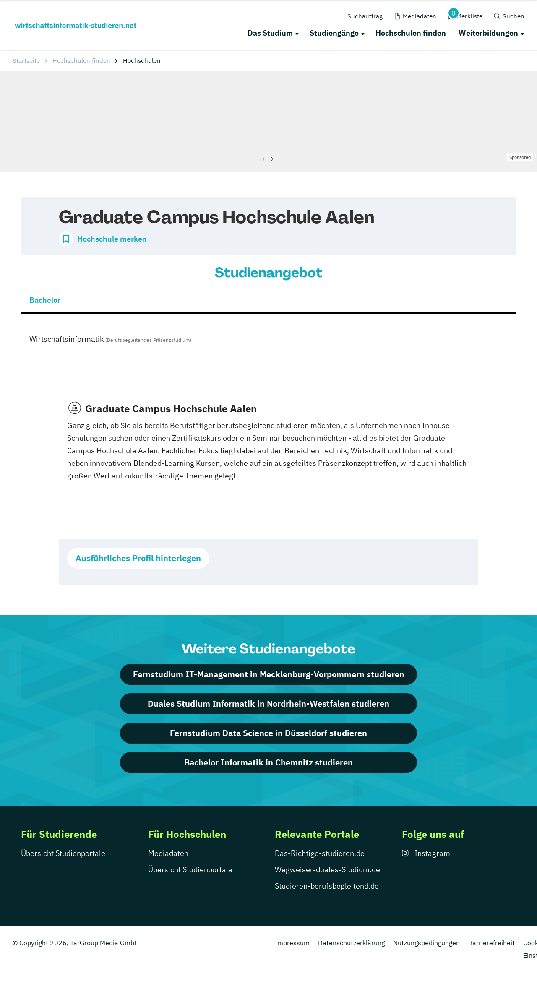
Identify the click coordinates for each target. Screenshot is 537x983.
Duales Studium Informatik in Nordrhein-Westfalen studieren (268, 703)
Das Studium (270, 33)
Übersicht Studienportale (63, 853)
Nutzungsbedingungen (426, 943)
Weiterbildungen (488, 33)
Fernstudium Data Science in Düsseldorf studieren (268, 733)
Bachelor (44, 300)
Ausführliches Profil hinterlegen (138, 558)
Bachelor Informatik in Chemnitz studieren (268, 762)
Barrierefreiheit (491, 943)
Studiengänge (334, 33)
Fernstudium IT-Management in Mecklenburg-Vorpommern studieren (268, 674)
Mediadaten (168, 853)
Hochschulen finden (410, 33)
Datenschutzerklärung (351, 943)
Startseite (26, 61)
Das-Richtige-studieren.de (320, 853)
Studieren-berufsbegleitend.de (327, 886)
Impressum (292, 943)
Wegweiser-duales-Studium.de (327, 869)
